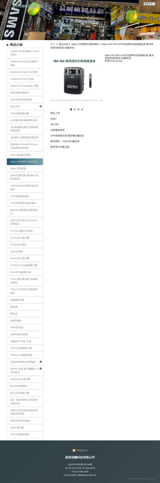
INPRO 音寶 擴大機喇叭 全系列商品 (24, 370)
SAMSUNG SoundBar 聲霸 (24, 85)
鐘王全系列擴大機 (19, 393)
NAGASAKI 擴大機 (20, 379)
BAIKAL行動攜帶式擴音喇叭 (23, 212)
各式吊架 (15, 106)
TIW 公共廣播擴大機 (21, 348)
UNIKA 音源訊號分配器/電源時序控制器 (23, 412)
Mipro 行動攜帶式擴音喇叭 (24, 161)
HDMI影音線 (16, 327)
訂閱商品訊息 (81, 450)
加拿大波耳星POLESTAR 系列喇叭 (23, 222)
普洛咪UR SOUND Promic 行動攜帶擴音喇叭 (24, 146)
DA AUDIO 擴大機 (19, 258)
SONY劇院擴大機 (19, 113)
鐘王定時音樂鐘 (18, 386)
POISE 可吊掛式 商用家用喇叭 (24, 291)
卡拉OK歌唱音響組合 (21, 99)
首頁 (52, 44)
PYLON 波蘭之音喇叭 (21, 230)
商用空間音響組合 (19, 92)
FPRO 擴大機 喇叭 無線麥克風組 (24, 281)
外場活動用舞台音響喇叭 (23, 362)
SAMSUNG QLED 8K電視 (23, 72)
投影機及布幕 (17, 300)
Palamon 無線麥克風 (21, 355)
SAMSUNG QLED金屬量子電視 (24, 63)
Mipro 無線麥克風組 (20, 154)
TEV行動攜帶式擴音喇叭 (23, 203)
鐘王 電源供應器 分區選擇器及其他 (23, 401)
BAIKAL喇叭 (16, 251)
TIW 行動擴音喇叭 (19, 434)
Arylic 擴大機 (17, 427)
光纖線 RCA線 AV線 (20, 341)
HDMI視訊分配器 (19, 334)
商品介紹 (64, 44)
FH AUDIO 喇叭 (18, 244)
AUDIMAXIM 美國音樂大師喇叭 (24, 187)
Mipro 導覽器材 (18, 168)
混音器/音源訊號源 (20, 420)
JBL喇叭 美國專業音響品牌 (24, 137)
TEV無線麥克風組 (19, 196)
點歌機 (13, 306)
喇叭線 (13, 313)
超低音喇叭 (16, 320)
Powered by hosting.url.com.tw (141, 479)
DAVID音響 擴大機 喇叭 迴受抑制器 (24, 177)
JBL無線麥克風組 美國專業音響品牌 (24, 129)
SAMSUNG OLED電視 (22, 79)
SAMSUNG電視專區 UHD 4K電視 (24, 53)
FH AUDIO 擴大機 (19, 237)
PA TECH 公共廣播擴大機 (23, 265)
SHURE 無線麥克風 (20, 272)
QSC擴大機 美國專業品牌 (23, 120)
